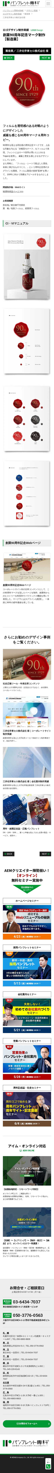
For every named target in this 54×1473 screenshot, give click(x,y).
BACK (9, 57)
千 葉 (6, 1356)
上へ (48, 1462)
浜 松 (6, 1373)
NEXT (44, 57)
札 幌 (6, 1333)
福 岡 (6, 1402)
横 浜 (6, 1363)
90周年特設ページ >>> (13, 191)
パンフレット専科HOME (13, 10)
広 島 (6, 1392)
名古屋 (6, 1382)
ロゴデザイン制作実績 (12, 14)
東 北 (6, 1343)
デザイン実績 (32, 10)
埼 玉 (6, 1349)
